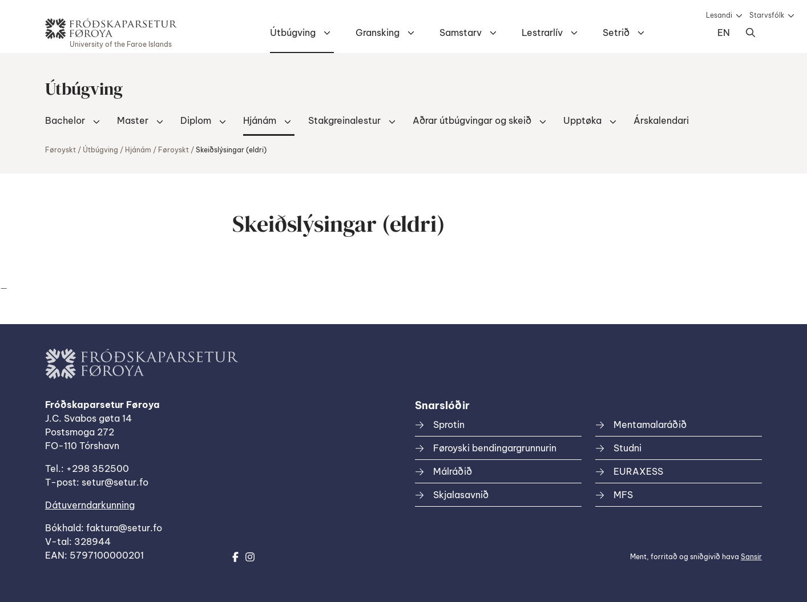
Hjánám (259, 120)
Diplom (195, 120)
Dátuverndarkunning (90, 505)
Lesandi (719, 15)
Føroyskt (60, 150)
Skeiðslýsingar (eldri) (231, 150)
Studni (627, 448)
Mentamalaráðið (650, 424)
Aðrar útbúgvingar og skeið (472, 120)
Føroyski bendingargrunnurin (494, 448)
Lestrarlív (542, 32)
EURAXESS (638, 471)
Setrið (616, 32)
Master (132, 120)
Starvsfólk (766, 15)
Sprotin (449, 424)
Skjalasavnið (461, 494)
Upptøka (582, 120)
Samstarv (460, 32)
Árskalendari (661, 120)
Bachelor (65, 120)
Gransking (378, 32)
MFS (623, 494)
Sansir (751, 556)
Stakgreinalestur (344, 120)
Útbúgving (293, 32)
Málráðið (452, 471)
